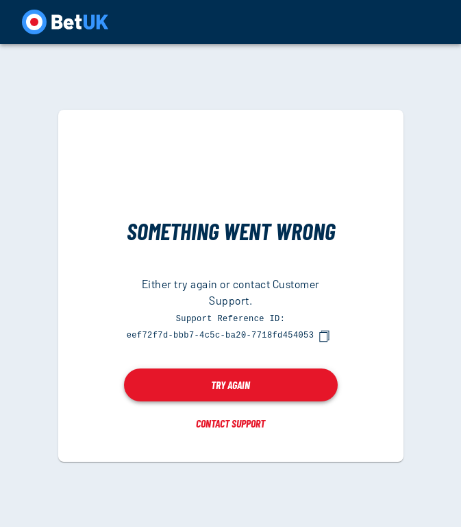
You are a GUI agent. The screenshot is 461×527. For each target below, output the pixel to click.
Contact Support (230, 422)
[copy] (324, 335)
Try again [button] (230, 383)
